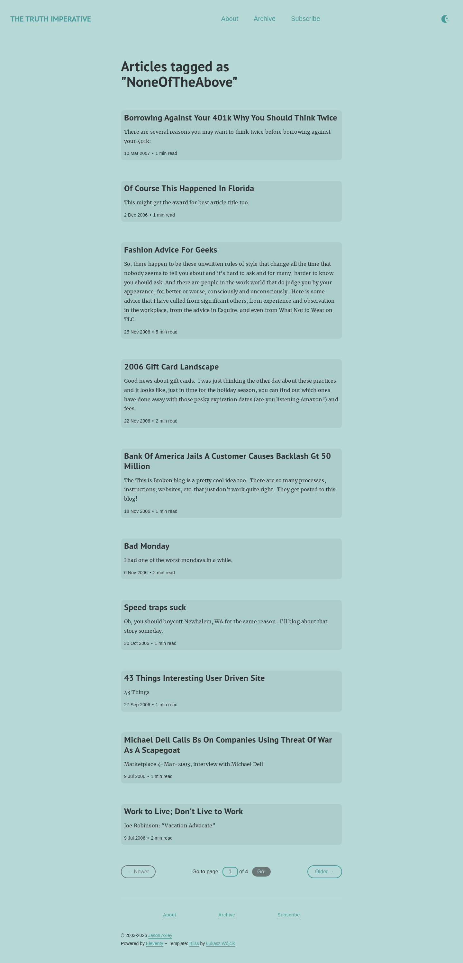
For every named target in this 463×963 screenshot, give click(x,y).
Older (328, 873)
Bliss (194, 943)
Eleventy (154, 943)
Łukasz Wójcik (220, 943)
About (229, 18)
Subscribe (305, 18)
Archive (265, 18)
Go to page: (206, 871)
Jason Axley (160, 935)
